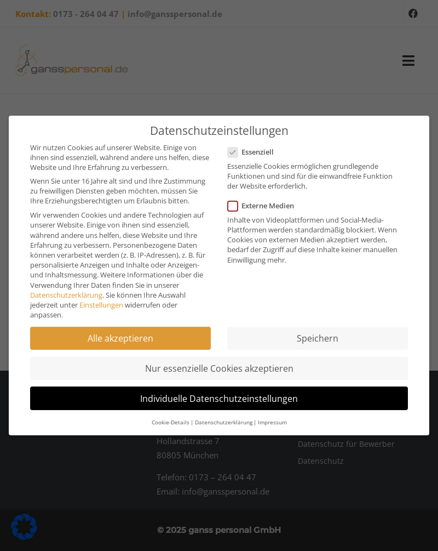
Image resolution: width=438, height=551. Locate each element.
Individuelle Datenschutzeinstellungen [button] (219, 399)
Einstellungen (101, 305)
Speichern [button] (317, 338)
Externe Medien (264, 206)
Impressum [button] (272, 422)
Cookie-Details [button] (170, 422)
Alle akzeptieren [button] (120, 338)
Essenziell (254, 152)
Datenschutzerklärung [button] (223, 422)
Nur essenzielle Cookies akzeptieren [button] (219, 368)
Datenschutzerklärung (66, 295)
